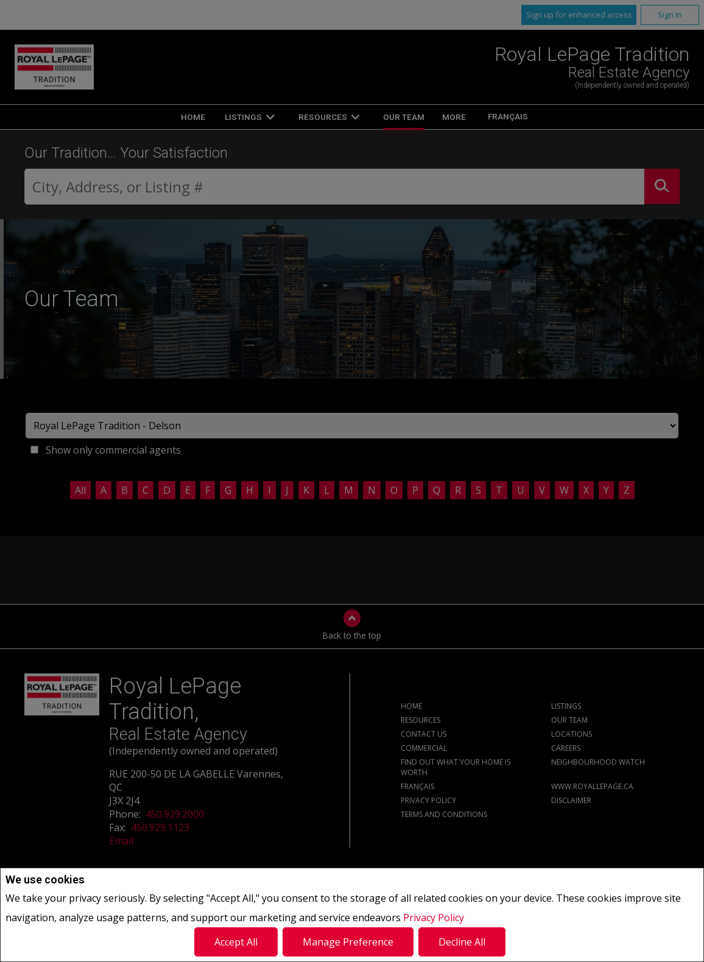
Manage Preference (348, 942)
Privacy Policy (433, 917)
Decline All (461, 942)
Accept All (236, 942)
